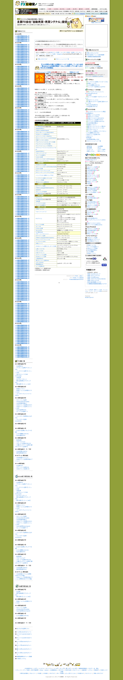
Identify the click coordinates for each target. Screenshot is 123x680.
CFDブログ (62, 14)
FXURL (76, 275)
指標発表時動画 (94, 9)
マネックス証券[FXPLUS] (23, 443)
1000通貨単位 (66, 11)
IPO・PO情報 (68, 14)
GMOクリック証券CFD (22, 469)
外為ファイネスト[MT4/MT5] (96, 118)
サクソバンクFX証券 (41, 191)
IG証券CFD (19, 465)
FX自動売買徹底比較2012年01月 (76, 279)
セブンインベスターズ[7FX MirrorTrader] (46, 166)
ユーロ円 (68, 9)
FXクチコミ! (88, 673)
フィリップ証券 (40, 180)
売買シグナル (90, 151)
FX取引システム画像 (103, 11)
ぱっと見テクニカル (75, 14)
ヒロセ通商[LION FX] (22, 433)
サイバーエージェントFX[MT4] (44, 146)
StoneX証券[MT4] (21, 410)
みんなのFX (39, 230)
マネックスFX (39, 251)
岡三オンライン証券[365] (42, 182)
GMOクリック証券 (54, 52)
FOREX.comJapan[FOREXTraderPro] (45, 187)
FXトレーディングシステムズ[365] (45, 172)
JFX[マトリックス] (93, 100)
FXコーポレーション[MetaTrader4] (44, 132)
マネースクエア (20, 441)
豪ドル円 (81, 9)
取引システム (101, 151)
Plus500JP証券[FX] (93, 105)
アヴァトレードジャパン (42, 161)
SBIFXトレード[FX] (93, 116)
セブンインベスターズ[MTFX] (43, 136)
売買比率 (96, 11)
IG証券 (18, 591)
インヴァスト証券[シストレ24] (44, 178)
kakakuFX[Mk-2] (40, 128)
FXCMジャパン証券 (41, 164)
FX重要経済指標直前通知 (94, 56)
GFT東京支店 (39, 126)
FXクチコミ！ (88, 14)
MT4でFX (72, 11)
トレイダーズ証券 (65, 52)
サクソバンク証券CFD (22, 467)
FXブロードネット (21, 379)
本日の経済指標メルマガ (94, 282)
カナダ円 (87, 9)
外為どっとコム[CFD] (94, 115)
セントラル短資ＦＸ (22, 411)
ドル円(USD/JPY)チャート (24, 632)
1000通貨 (100, 146)
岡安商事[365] (39, 264)
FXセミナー (48, 14)
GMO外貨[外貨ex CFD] (92, 139)
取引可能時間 (52, 11)
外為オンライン (20, 388)
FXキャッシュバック (95, 14)
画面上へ (82, 275)
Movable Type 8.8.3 (89, 297)
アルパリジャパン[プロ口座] (43, 144)
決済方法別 (77, 11)
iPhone (99, 148)
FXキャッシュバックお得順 (93, 66)
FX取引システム (21, 658)
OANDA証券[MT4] (92, 218)
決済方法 (89, 146)
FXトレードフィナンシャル (43, 170)
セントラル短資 (40, 224)
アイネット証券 (91, 180)
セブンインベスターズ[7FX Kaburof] (45, 159)
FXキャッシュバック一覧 (62, 59)
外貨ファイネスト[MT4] (42, 140)
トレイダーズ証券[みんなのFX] (94, 76)
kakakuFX (38, 189)
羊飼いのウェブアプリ (93, 275)
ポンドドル (62, 9)
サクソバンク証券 (21, 400)
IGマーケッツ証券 (40, 186)
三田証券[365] (39, 258)
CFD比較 (57, 14)
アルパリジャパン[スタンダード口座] (45, 142)
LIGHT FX (90, 172)
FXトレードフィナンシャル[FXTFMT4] (46, 138)
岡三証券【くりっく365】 (23, 384)
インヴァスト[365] (40, 203)
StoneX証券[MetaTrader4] (23, 526)
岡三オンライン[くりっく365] (96, 128)
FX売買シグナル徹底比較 (49, 22)
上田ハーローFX (40, 249)
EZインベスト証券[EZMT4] (94, 224)
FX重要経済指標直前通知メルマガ (97, 283)
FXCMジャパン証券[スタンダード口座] (46, 246)
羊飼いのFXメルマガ (92, 53)
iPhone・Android (59, 11)
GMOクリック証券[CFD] (93, 134)
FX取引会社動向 (41, 14)
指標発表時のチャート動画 (24, 656)
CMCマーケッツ (40, 252)
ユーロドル (56, 9)
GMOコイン (89, 136)
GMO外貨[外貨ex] (21, 403)
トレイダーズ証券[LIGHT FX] (96, 121)
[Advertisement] (84, 4)
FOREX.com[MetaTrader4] (42, 130)
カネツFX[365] (39, 262)
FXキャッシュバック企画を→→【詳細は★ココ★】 (58, 72)
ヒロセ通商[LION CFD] (92, 133)
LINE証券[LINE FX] (91, 106)
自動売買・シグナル (90, 11)
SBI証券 (18, 377)
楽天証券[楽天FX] (21, 453)
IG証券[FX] (19, 366)
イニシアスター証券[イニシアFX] (44, 175)
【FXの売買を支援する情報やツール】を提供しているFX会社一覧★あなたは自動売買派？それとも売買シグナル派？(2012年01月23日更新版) (61, 66)
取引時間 (89, 148)
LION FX (89, 173)
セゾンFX (38, 226)
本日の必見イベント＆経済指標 (95, 55)
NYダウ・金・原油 (103, 9)
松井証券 (18, 440)
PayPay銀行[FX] (20, 435)
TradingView (60, 54)
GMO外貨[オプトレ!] (22, 457)
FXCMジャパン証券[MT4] (42, 134)
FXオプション (83, 11)
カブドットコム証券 (41, 254)
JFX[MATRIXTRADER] (22, 401)
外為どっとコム (40, 209)
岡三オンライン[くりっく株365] (96, 126)
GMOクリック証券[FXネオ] (24, 405)
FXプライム (39, 197)
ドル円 (50, 9)
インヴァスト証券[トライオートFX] (98, 82)
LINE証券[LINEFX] (21, 451)
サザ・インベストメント (42, 234)
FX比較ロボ (82, 14)
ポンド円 (75, 9)
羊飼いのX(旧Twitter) (93, 277)
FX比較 (53, 14)
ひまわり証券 (39, 157)
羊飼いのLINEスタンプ (93, 274)
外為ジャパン (39, 243)
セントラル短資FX (40, 155)
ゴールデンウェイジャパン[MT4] (96, 220)
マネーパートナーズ (41, 153)
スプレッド (40, 11)
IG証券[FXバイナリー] (93, 239)
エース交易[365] (40, 266)
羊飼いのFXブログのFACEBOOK (96, 279)
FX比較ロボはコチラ (91, 159)
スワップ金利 (46, 11)
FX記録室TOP (42, 9)
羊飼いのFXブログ (104, 14)
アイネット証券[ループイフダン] (97, 131)
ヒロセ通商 (90, 251)
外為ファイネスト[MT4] (93, 223)
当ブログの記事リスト (23, 628)
